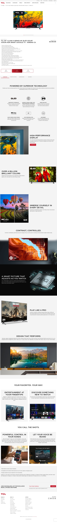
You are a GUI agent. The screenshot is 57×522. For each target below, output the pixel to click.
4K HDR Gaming (12, 508)
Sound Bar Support (28, 499)
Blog (41, 0)
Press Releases (12, 503)
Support (55, 0)
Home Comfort (3, 503)
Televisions (2, 498)
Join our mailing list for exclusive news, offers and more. (13, 487)
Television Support (28, 498)
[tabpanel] (28, 280)
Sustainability (50, 0)
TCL (3, 494)
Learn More (33, 144)
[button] (23, 35)
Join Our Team (45, 0)
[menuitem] (8, 3)
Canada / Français (13, 513)
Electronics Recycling (13, 509)
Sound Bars (3, 499)
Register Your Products (29, 508)
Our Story (38, 0)
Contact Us (27, 509)
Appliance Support (28, 503)
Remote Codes (27, 504)
